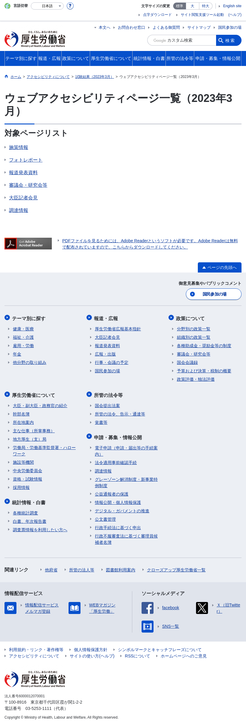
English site (232, 6)
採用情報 (21, 484)
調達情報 (18, 210)
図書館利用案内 (120, 565)
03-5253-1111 (38, 704)
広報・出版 (105, 352)
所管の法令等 (109, 392)
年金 (17, 352)
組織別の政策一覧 (193, 335)
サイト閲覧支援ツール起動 (202, 15)
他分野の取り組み (29, 361)
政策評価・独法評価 (196, 377)
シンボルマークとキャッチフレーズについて (160, 645)
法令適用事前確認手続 (116, 458)
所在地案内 (23, 419)
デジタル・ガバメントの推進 (122, 506)
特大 (205, 6)
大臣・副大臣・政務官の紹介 (40, 403)
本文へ (104, 27)
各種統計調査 (25, 508)
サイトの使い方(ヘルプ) (92, 651)
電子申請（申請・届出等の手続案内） (126, 446)
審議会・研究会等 (28, 185)
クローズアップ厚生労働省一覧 (176, 565)
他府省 (51, 565)
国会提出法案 (107, 403)
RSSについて (137, 651)
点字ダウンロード (157, 15)
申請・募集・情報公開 (119, 433)
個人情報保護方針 (90, 645)
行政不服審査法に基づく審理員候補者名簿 (126, 535)
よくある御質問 (166, 27)
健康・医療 (23, 327)
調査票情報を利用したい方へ (40, 525)
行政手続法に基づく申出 (118, 523)
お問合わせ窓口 (131, 27)
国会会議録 (187, 361)
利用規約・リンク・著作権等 (36, 645)
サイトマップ (199, 27)
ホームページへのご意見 (184, 651)
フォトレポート (25, 159)
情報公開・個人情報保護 (118, 498)
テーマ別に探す (29, 317)
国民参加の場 (230, 27)
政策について (191, 317)
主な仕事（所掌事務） (34, 428)
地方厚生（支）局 (29, 436)
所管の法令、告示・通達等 (120, 411)
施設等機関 (23, 459)
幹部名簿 (21, 411)
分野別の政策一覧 (193, 327)
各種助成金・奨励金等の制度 (204, 344)
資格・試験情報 (27, 476)
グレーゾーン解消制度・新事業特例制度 (126, 478)
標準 (179, 6)
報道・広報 (107, 317)
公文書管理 (105, 515)
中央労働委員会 (27, 468)
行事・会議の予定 (111, 361)
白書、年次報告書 (29, 517)
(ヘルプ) (235, 15)
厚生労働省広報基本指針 (118, 327)
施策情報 (18, 147)
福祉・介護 (23, 335)
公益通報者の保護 (111, 489)
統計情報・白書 (29, 498)
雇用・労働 (23, 344)
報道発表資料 (23, 172)
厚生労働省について (34, 392)
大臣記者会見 (23, 197)
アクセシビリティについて (34, 651)
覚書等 (101, 419)
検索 (230, 40)
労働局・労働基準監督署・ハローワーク (44, 448)
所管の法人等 (81, 565)
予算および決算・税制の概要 (204, 369)
